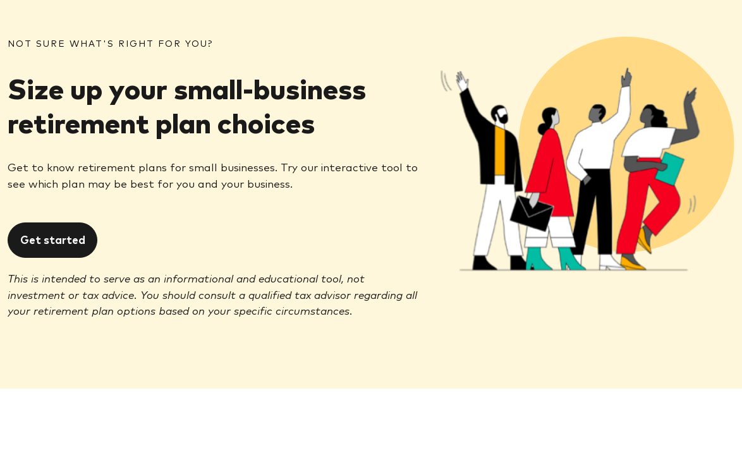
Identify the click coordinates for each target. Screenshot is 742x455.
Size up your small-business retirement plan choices (187, 104)
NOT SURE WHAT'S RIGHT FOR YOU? (110, 43)
